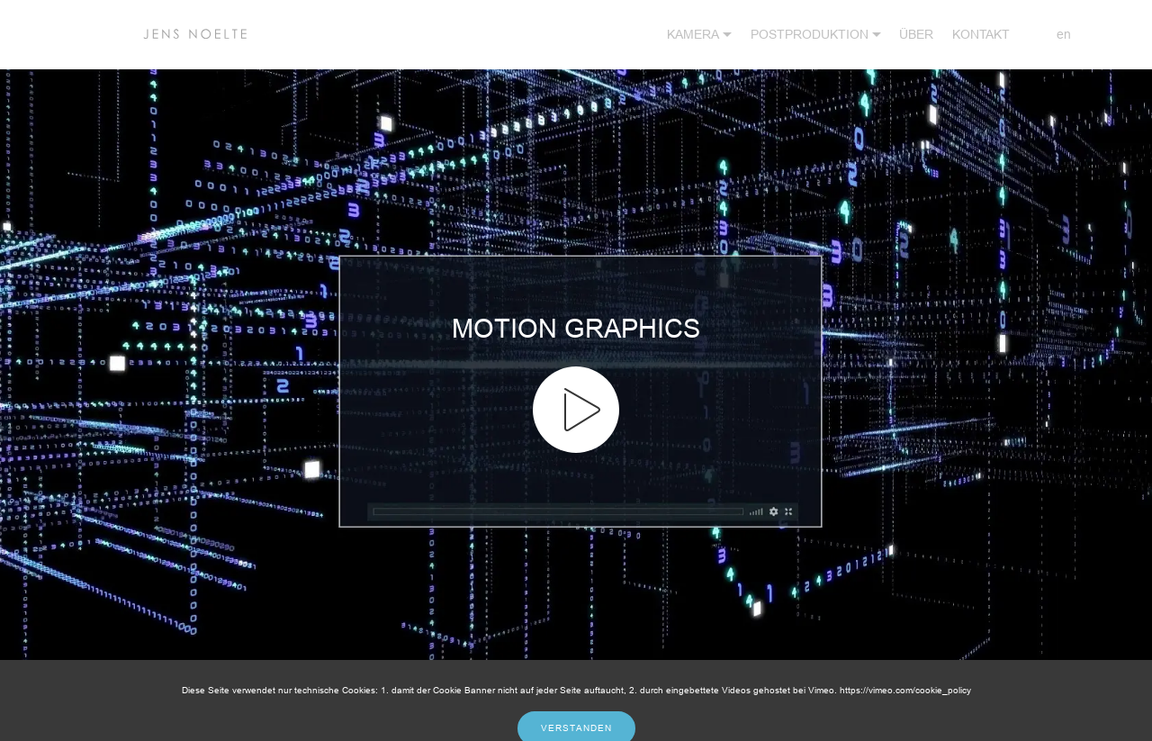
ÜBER (916, 34)
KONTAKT (981, 34)
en (1050, 34)
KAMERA (693, 34)
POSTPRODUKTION (809, 34)
